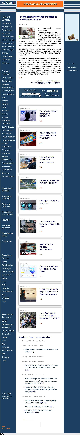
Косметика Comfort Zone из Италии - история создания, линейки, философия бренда (41, 389)
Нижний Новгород (8, 272)
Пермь (4, 301)
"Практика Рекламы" (54, 83)
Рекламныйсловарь (7, 189)
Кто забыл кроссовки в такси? (37, 406)
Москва (4, 262)
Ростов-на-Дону (7, 291)
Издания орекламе (7, 197)
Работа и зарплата (72, 70)
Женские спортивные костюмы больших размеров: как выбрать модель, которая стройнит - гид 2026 (41, 381)
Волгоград (5, 298)
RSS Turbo (6, 428)
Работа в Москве (72, 64)
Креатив (5, 220)
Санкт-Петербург (7, 265)
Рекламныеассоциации (7, 213)
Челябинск (5, 288)
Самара (4, 278)
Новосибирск (6, 268)
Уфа (3, 295)
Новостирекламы (6, 18)
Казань (4, 285)
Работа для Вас (72, 67)
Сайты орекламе (6, 205)
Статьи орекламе (6, 72)
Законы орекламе (6, 226)
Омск (3, 281)
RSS (3, 427)
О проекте (6, 241)
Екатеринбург (6, 275)
